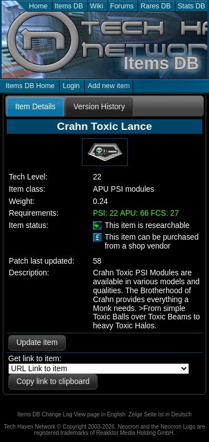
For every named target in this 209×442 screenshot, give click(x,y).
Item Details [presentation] (35, 107)
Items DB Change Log (44, 414)
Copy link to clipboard (52, 381)
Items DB (69, 6)
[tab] (35, 107)
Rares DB (155, 6)
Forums (122, 6)
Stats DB (191, 6)
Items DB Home (30, 86)
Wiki (97, 6)
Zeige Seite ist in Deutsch (160, 414)
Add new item (109, 86)
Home (38, 6)
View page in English (99, 414)
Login (71, 86)
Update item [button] (36, 342)
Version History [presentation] (99, 107)
